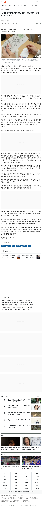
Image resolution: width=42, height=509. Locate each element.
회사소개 (10, 491)
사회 (2, 9)
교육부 (24, 245)
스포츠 (3, 455)
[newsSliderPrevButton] (36, 396)
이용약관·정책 (26, 491)
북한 (26, 476)
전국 (5, 476)
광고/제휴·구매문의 (17, 491)
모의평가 (4, 245)
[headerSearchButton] (34, 2)
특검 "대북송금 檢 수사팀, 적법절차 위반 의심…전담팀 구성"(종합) (28, 256)
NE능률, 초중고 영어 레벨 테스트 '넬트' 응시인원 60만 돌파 (17, 307)
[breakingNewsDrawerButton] (37, 2)
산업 (5, 479)
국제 (37, 473)
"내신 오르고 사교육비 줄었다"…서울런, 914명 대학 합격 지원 (17, 305)
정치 (5, 473)
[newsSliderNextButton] (39, 396)
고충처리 (32, 491)
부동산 (15, 479)
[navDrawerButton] (40, 2)
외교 (16, 476)
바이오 (36, 479)
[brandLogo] (3, 1)
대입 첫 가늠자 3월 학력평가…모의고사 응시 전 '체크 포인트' (17, 303)
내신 (13, 245)
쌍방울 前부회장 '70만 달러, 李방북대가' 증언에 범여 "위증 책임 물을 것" (8, 256)
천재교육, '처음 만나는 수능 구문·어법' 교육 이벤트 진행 (16, 301)
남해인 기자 (6, 21)
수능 (9, 245)
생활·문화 (5, 482)
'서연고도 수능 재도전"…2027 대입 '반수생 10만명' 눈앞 (16, 309)
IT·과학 (26, 479)
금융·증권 (37, 476)
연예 (2, 436)
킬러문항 (19, 245)
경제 (26, 473)
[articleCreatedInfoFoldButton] (16, 23)
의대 (29, 245)
